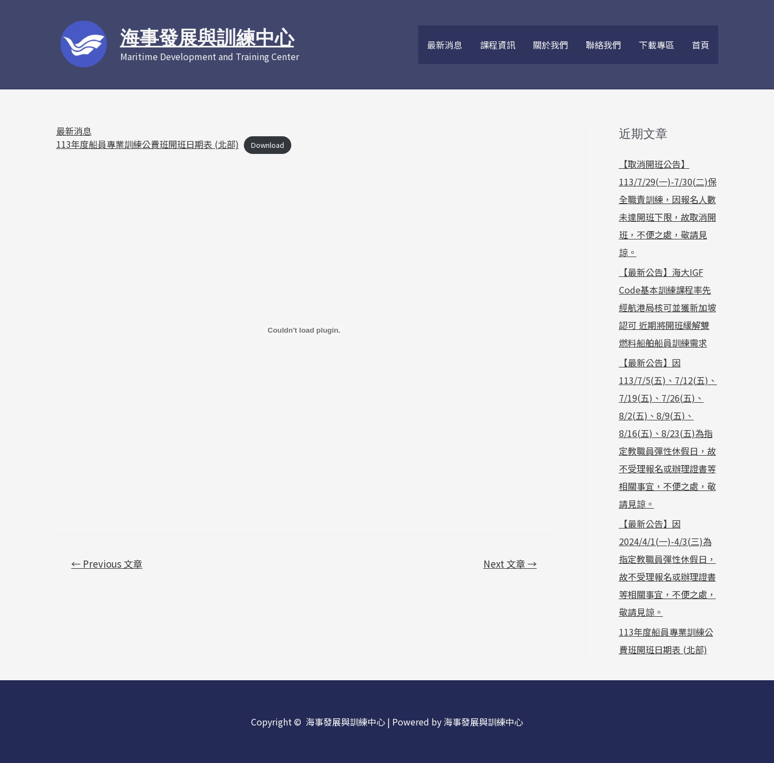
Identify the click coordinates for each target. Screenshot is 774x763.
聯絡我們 (603, 44)
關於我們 (550, 44)
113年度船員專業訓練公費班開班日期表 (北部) (147, 144)
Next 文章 (510, 563)
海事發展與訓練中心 (207, 37)
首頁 (700, 44)
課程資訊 (497, 44)
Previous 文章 (106, 563)
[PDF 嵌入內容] (304, 330)
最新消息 (444, 44)
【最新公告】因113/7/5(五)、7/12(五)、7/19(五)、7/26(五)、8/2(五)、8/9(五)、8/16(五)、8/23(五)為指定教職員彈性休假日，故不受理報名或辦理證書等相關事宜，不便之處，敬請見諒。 (668, 433)
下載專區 (656, 44)
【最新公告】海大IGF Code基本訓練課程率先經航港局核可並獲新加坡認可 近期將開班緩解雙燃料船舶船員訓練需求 (667, 307)
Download (267, 145)
